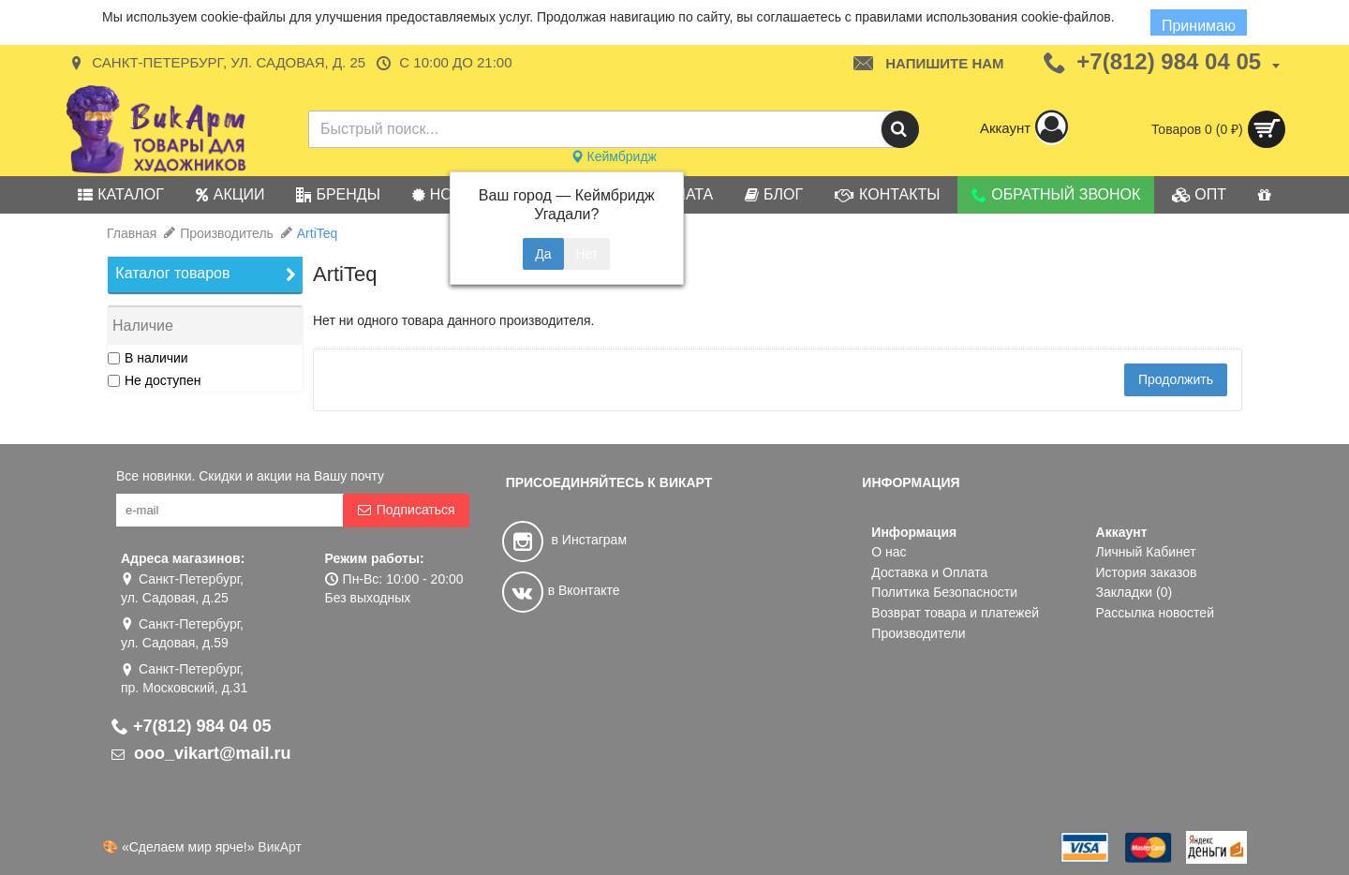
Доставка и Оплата (929, 572)
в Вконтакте (561, 590)
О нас (888, 551)
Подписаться (406, 510)
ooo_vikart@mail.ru (201, 753)
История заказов (1146, 572)
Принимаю (1199, 26)
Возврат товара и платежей (955, 612)
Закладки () (1134, 592)
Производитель (227, 233)
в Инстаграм (564, 539)
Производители (918, 633)
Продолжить (1175, 379)
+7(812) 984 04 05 (191, 726)
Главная (131, 233)
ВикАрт (280, 846)
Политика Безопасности (944, 592)
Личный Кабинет (1146, 551)
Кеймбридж (614, 156)
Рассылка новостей (1155, 612)
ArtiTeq (317, 233)
